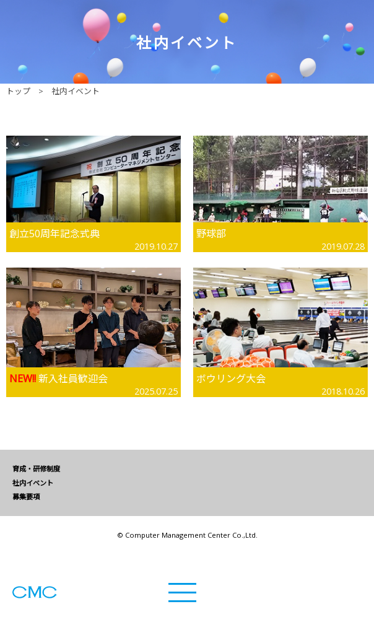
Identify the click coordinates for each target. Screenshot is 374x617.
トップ (18, 91)
